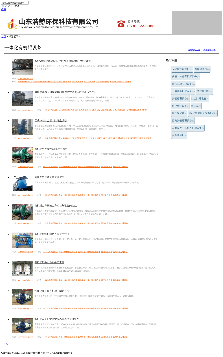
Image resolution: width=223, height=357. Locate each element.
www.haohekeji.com (25, 79)
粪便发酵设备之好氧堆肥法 (49, 177)
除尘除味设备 (199, 98)
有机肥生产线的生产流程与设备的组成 (56, 205)
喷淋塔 (196, 105)
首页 (3, 36)
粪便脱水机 (204, 91)
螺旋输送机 (202, 69)
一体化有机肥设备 (183, 91)
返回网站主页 (194, 50)
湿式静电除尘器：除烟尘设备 (51, 120)
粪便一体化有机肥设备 (186, 76)
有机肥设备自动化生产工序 (49, 262)
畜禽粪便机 (179, 135)
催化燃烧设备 (180, 105)
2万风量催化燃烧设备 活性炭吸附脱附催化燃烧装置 (63, 61)
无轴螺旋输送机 (182, 69)
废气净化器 (179, 113)
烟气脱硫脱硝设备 (183, 83)
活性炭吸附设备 (102, 81)
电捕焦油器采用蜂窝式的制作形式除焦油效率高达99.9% (65, 92)
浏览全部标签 (209, 50)
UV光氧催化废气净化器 (203, 113)
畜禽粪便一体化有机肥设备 (188, 127)
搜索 (3, 9)
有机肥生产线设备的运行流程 (51, 149)
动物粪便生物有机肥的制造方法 (52, 290)
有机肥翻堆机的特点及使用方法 (52, 234)
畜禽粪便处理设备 (183, 120)
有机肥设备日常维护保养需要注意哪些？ (57, 319)
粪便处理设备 (180, 98)
